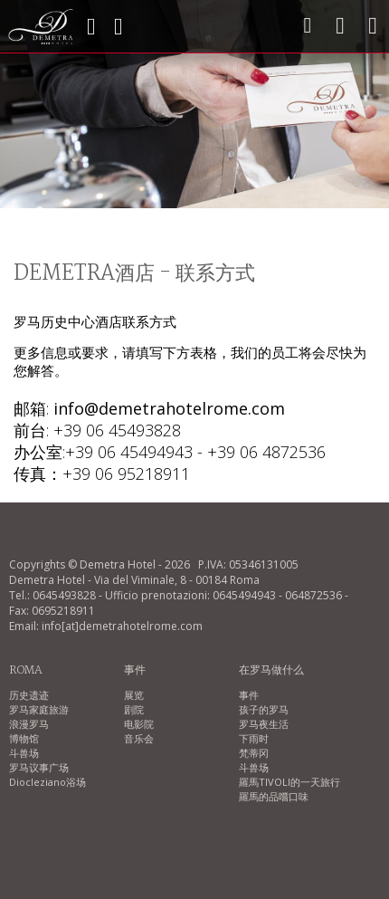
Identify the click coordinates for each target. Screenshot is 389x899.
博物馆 (24, 738)
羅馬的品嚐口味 (273, 796)
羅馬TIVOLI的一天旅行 (289, 782)
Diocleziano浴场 (47, 782)
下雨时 (254, 738)
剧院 (134, 709)
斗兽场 (24, 753)
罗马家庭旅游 (39, 709)
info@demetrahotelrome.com (169, 408)
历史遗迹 (29, 695)
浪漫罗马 (29, 724)
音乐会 (139, 738)
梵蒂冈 (254, 753)
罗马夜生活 (264, 724)
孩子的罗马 (264, 709)
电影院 (139, 724)
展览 (134, 695)
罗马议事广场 (39, 767)
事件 (249, 695)
